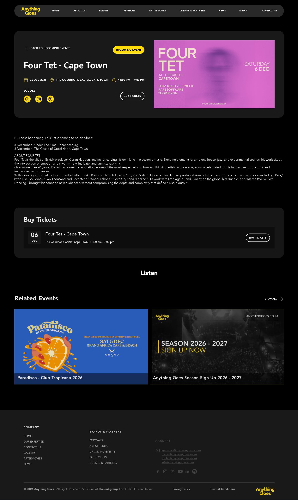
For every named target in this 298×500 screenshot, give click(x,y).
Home (56, 11)
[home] (30, 11)
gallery (29, 455)
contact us (32, 449)
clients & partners (103, 467)
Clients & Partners (192, 11)
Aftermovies (33, 460)
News (222, 11)
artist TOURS (98, 450)
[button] (104, 11)
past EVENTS (98, 462)
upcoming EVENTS (102, 456)
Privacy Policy (181, 489)
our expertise (34, 443)
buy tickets (132, 96)
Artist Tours (157, 11)
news (27, 466)
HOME (28, 438)
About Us (79, 11)
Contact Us (269, 11)
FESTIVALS (96, 445)
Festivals (130, 11)
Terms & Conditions (222, 489)
